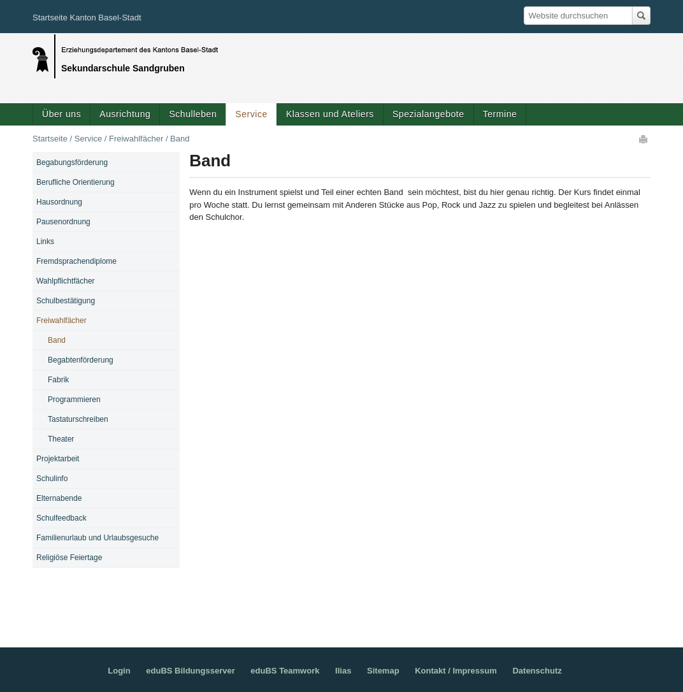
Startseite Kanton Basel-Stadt (86, 17)
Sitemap (383, 670)
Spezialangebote (428, 114)
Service (251, 114)
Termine (500, 114)
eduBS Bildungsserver (190, 670)
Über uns (61, 114)
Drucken (644, 139)
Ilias (343, 670)
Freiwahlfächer (136, 138)
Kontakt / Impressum (456, 670)
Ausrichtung (124, 114)
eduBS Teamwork (284, 670)
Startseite (50, 138)
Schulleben (193, 114)
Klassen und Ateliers (330, 114)
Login (119, 670)
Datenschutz (536, 670)
